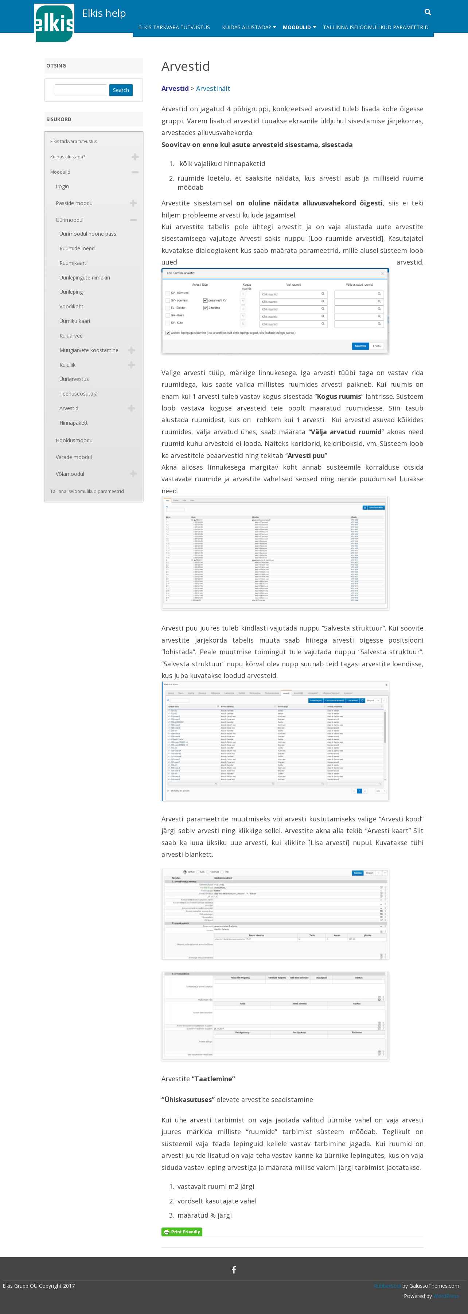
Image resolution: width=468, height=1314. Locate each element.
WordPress (445, 1295)
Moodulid (297, 27)
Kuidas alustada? (246, 27)
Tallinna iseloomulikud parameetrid (376, 27)
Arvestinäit (213, 88)
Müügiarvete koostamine (88, 350)
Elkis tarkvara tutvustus (174, 27)
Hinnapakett (73, 422)
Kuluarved (71, 335)
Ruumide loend (77, 248)
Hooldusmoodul (75, 440)
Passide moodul (75, 203)
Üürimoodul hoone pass (87, 233)
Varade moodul (74, 457)
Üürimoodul (69, 219)
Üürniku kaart (75, 320)
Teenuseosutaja (78, 393)
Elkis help (104, 12)
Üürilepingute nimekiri (84, 277)
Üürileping (71, 291)
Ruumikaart (72, 262)
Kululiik (67, 364)
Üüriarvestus (74, 378)
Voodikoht (71, 306)
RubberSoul (387, 1285)
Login (62, 186)
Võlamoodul (70, 473)
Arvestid (68, 408)
